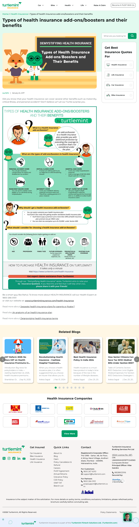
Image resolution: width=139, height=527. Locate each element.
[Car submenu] (42, 5)
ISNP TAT (58, 483)
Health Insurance (19, 14)
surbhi (5, 93)
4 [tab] (68, 388)
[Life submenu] (85, 5)
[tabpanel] (18, 360)
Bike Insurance (118, 95)
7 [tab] (79, 388)
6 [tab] (75, 388)
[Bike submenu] (56, 5)
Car (39, 5)
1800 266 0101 (89, 481)
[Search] (132, 36)
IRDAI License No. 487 (122, 455)
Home (5, 14)
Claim (56, 459)
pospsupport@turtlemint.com (95, 485)
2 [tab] (60, 388)
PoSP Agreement (61, 471)
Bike (53, 5)
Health (68, 5)
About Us (58, 453)
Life (82, 5)
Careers (57, 468)
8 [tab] (83, 388)
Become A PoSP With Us (123, 5)
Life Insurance (117, 75)
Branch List (58, 486)
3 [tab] (64, 388)
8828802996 (120, 472)
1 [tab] (56, 388)
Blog (56, 456)
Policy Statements (108, 512)
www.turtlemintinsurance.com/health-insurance (49, 301)
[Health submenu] (72, 5)
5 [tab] (71, 388)
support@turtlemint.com (94, 474)
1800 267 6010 (89, 471)
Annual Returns (60, 474)
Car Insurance (117, 85)
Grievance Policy (61, 477)
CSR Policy (58, 480)
